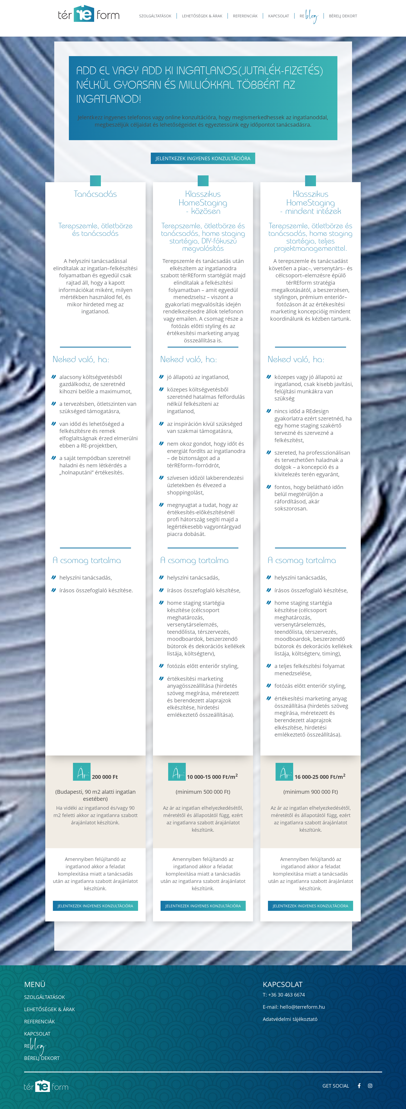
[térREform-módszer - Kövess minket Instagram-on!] (372, 1086)
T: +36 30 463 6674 (284, 994)
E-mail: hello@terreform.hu (294, 1007)
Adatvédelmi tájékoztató (290, 1019)
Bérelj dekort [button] (343, 15)
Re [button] (309, 16)
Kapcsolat (37, 1033)
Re (35, 1046)
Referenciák (39, 1021)
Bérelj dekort (42, 1058)
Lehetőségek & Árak (49, 1009)
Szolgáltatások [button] (155, 15)
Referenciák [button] (245, 15)
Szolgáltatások (44, 997)
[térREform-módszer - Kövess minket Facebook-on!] (362, 1086)
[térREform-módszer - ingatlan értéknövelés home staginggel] (89, 13)
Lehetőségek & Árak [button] (202, 15)
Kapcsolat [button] (278, 15)
